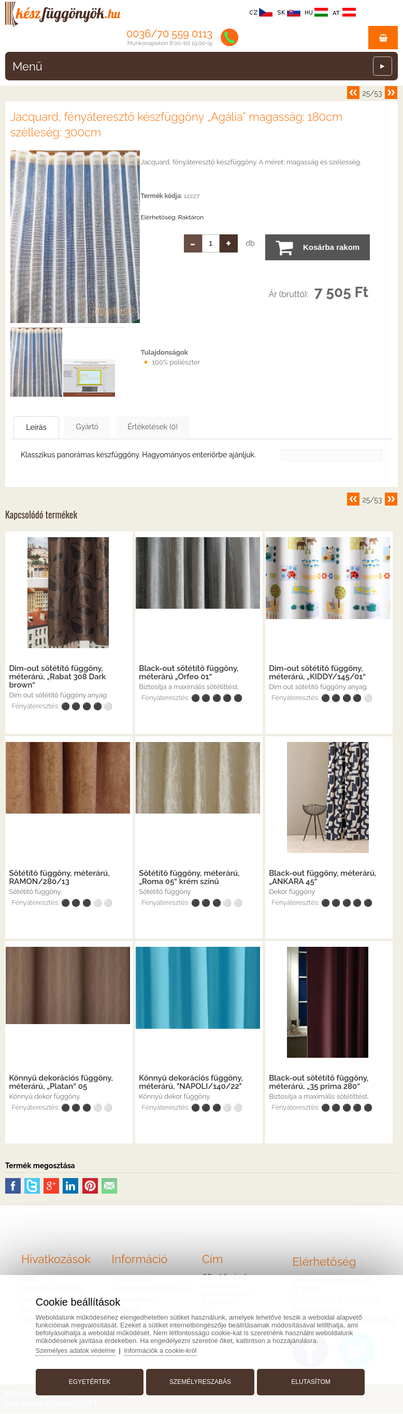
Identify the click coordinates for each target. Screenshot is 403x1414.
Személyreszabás (200, 1379)
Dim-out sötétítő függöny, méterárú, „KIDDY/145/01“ (317, 673)
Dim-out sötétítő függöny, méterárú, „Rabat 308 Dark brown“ (57, 677)
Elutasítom (307, 1379)
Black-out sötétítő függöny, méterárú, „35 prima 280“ (318, 1082)
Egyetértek (92, 1379)
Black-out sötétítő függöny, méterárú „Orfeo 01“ (188, 673)
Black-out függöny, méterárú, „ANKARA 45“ (322, 878)
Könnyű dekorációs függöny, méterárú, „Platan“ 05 (60, 1082)
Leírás (44, 427)
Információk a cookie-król (168, 1348)
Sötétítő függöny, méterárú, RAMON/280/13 (59, 878)
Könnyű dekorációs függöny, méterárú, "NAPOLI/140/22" (190, 1082)
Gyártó (109, 427)
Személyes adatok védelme (81, 1348)
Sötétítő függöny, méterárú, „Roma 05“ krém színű (189, 878)
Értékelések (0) (189, 427)
